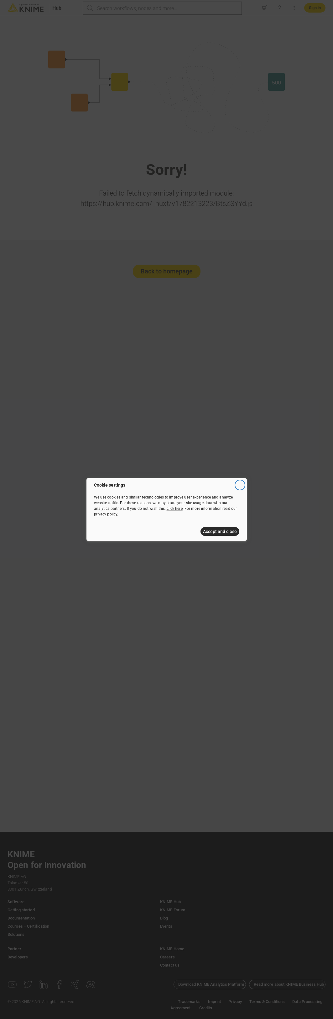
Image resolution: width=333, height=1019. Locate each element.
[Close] (239, 485)
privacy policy (105, 514)
